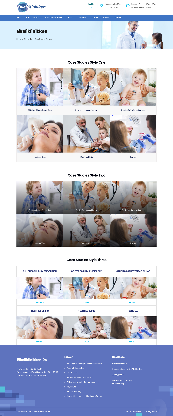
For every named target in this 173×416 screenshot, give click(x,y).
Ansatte (82, 18)
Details (40, 302)
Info (70, 18)
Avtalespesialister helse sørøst (80, 377)
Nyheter (94, 18)
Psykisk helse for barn (76, 368)
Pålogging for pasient (54, 18)
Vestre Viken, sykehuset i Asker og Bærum (84, 396)
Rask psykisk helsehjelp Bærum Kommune (84, 363)
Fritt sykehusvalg (74, 391)
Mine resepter (72, 373)
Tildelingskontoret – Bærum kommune (83, 382)
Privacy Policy (151, 412)
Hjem (18, 18)
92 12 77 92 (53, 372)
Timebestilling (32, 18)
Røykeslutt (71, 387)
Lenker (106, 18)
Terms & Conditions (132, 412)
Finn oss (117, 18)
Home (18, 39)
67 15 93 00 (31, 369)
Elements (28, 39)
